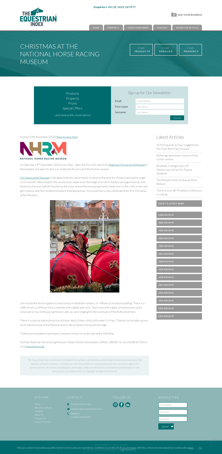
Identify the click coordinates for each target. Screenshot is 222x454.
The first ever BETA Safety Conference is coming (179, 192)
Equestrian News (138, 27)
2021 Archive (166, 254)
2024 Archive (166, 230)
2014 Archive (166, 308)
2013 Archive (166, 316)
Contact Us (40, 418)
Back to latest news (171, 203)
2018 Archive (166, 277)
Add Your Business (186, 14)
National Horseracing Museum (127, 164)
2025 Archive (166, 223)
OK (200, 448)
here (190, 447)
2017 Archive (166, 285)
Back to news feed (67, 137)
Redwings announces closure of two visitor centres (177, 157)
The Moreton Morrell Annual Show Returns (176, 182)
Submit (177, 117)
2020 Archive (166, 261)
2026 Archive (166, 215)
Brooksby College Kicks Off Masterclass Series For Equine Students (174, 169)
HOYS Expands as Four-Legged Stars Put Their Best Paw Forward (177, 146)
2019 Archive (166, 269)
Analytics (39, 411)
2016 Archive (166, 293)
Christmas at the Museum (34, 177)
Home (96, 27)
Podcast (162, 27)
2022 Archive (166, 246)
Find (142, 50)
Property (113, 27)
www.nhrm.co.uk (35, 346)
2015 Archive (166, 301)
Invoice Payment (43, 421)
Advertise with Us (187, 27)
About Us (39, 414)
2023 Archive (166, 238)
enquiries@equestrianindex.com (86, 409)
